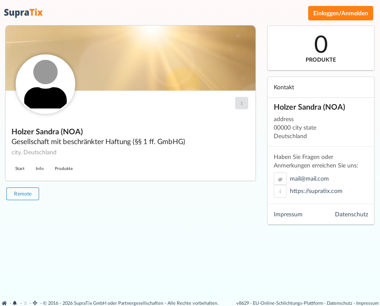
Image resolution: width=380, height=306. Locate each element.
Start (20, 168)
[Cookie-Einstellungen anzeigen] (25, 303)
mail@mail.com (309, 178)
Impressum (288, 214)
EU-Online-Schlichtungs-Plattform (288, 303)
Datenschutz (351, 214)
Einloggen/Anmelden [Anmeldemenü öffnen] (340, 13)
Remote (22, 193)
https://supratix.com (316, 190)
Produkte (64, 168)
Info (40, 168)
